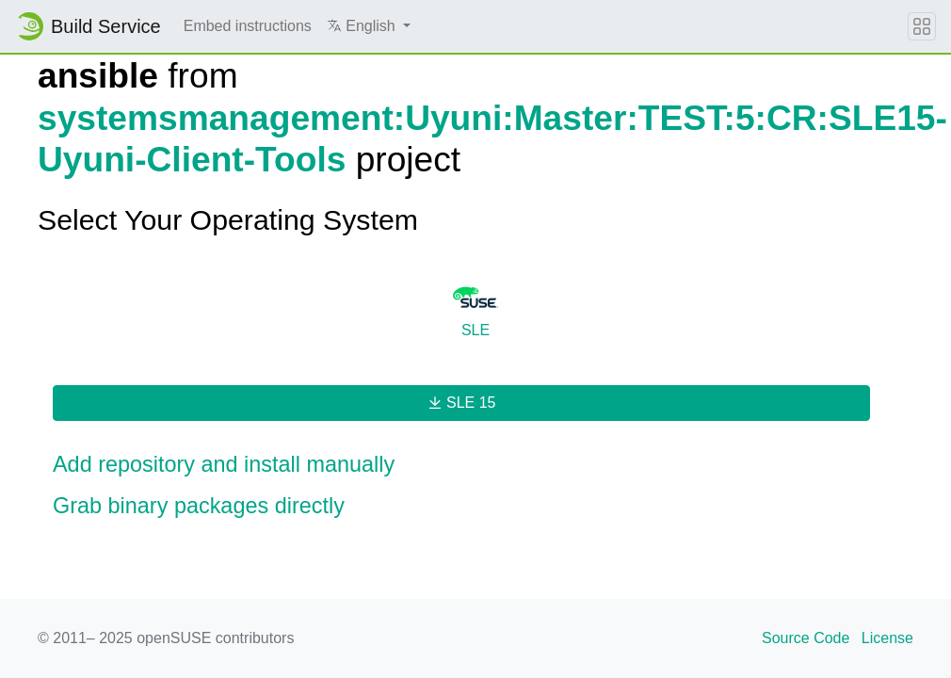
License (887, 638)
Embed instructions (248, 26)
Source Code (805, 638)
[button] (368, 26)
